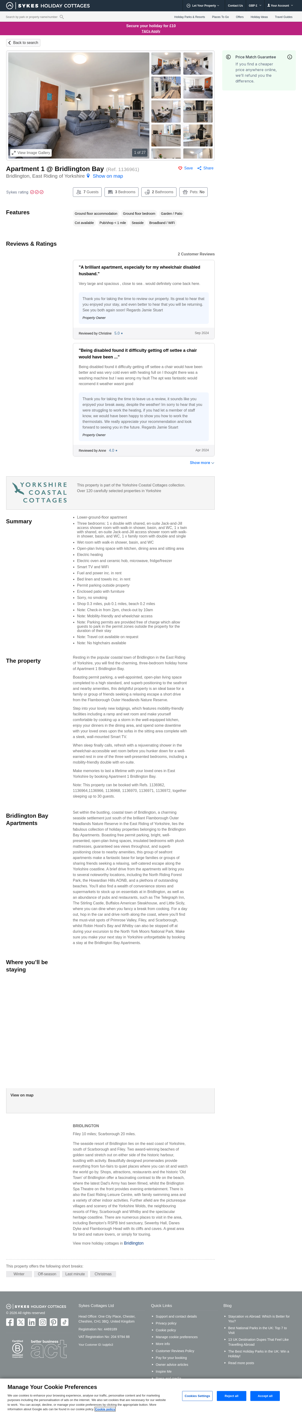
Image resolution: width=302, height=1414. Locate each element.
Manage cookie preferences (177, 1337)
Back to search (25, 43)
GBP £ (255, 5)
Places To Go (220, 17)
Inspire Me (164, 1371)
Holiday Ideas (259, 17)
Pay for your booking (171, 1358)
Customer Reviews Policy (175, 1351)
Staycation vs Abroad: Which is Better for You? (259, 1319)
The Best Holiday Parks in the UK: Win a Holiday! (258, 1354)
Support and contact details (176, 1316)
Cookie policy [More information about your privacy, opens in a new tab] (105, 1409)
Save (188, 168)
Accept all (265, 1396)
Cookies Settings (197, 1396)
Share (208, 168)
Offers (239, 17)
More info (163, 1344)
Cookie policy (166, 1330)
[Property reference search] (62, 16)
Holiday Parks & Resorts (189, 17)
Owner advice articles (172, 1365)
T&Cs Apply (151, 31)
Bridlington (133, 1243)
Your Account (280, 5)
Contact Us (235, 5)
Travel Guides (283, 17)
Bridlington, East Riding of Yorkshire (64, 176)
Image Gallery (31, 153)
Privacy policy (166, 1323)
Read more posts (241, 1363)
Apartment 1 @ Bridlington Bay (55, 168)
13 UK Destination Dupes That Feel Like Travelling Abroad (258, 1342)
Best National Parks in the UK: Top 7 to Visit (257, 1330)
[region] (151, 1396)
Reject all (231, 1396)
